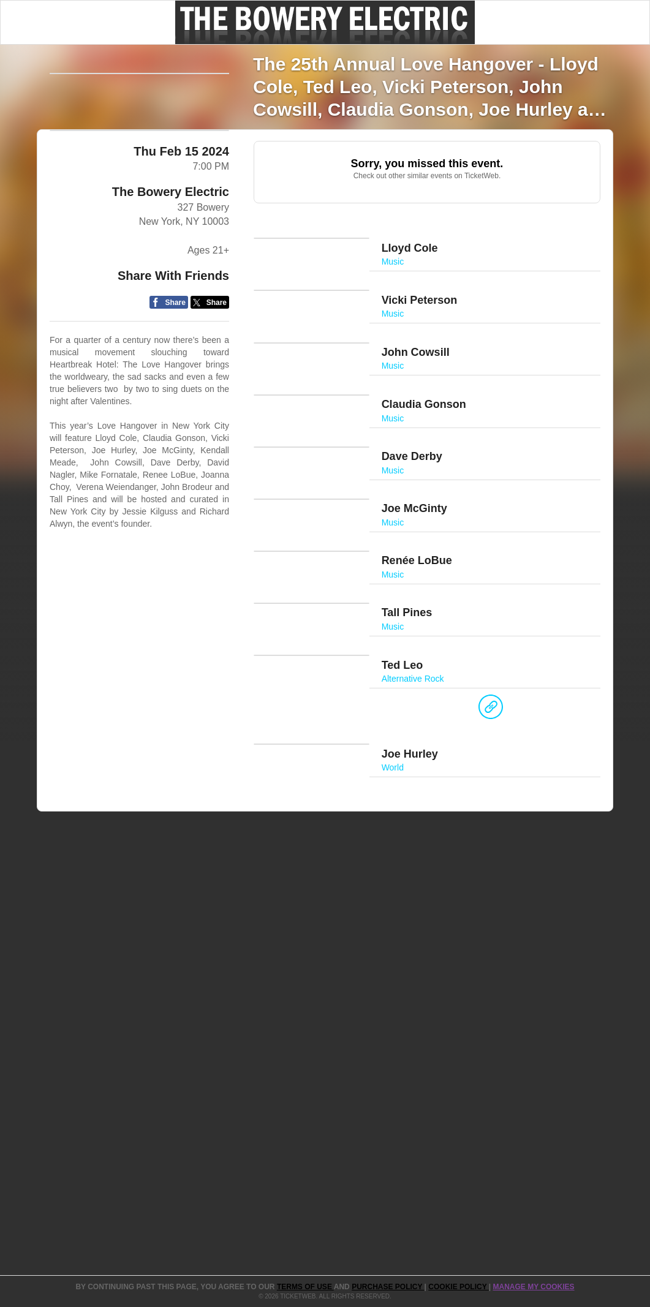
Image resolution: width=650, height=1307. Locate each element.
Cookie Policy (458, 1287)
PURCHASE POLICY (388, 1287)
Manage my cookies (533, 1287)
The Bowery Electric (170, 313)
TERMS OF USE (305, 1287)
